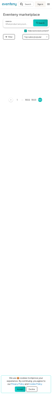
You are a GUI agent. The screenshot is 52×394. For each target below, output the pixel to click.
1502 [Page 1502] (27, 99)
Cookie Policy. (36, 384)
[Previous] (11, 100)
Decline (32, 389)
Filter (9, 37)
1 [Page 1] (17, 99)
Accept (20, 389)
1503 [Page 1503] (34, 99)
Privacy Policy (17, 384)
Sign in (40, 4)
